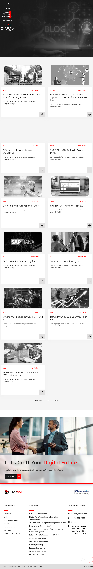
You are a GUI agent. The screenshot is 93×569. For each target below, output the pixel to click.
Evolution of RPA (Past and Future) (22, 203)
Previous (38, 401)
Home (24, 4)
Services (41, 4)
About (32, 4)
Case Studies (53, 4)
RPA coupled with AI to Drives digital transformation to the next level (68, 97)
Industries (64, 4)
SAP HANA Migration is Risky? (69, 203)
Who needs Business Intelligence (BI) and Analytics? (22, 370)
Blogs (74, 4)
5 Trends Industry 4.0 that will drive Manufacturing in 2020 (22, 96)
